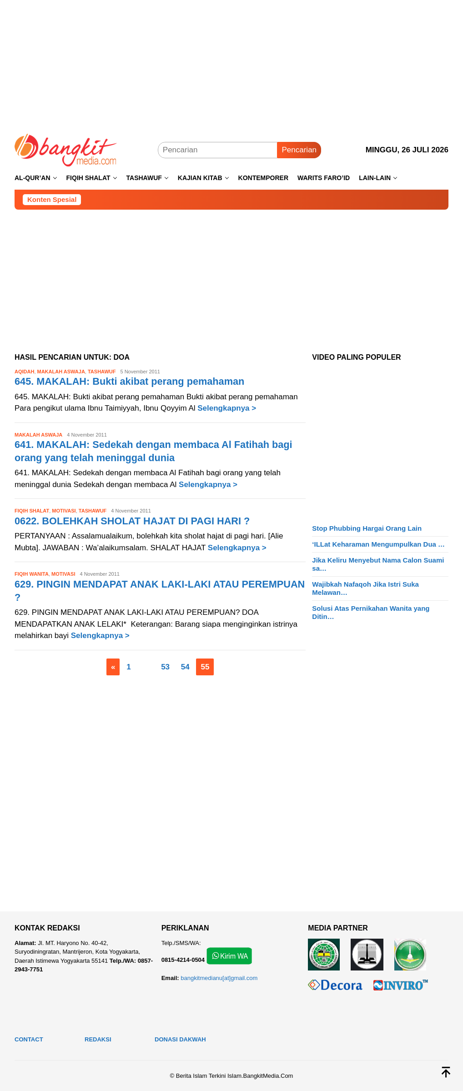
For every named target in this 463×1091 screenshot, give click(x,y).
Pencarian (299, 150)
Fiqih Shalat (32, 510)
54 (185, 667)
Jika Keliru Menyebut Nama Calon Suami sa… (378, 564)
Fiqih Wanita (32, 574)
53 (165, 667)
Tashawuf (102, 371)
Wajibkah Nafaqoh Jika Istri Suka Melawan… (365, 588)
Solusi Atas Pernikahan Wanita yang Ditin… (370, 612)
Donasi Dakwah (180, 1039)
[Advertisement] (231, 63)
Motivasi (63, 510)
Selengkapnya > (226, 408)
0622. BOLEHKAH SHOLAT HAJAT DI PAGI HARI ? (134, 521)
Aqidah (24, 371)
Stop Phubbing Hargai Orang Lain (367, 528)
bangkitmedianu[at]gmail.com (219, 978)
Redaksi (98, 1039)
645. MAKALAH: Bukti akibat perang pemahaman (131, 381)
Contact (29, 1039)
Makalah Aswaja (61, 371)
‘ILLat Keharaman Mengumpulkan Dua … (378, 544)
